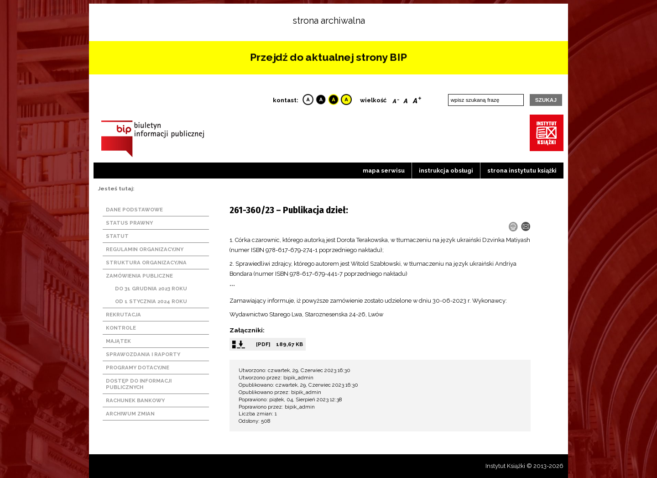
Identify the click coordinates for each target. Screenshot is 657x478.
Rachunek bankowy (135, 400)
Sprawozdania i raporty (143, 354)
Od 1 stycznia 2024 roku (151, 301)
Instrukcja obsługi (446, 170)
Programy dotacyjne (137, 367)
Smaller (395, 99)
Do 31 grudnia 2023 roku (151, 288)
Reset (405, 99)
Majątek (118, 341)
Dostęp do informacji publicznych (139, 384)
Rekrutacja (123, 314)
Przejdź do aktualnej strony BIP (328, 57)
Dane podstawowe (134, 209)
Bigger (417, 99)
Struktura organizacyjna (146, 262)
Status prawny (129, 223)
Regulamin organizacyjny (144, 249)
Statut (117, 236)
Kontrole (121, 328)
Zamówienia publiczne (139, 276)
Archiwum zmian (130, 413)
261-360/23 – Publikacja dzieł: (288, 210)
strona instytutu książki (522, 170)
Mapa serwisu (384, 170)
